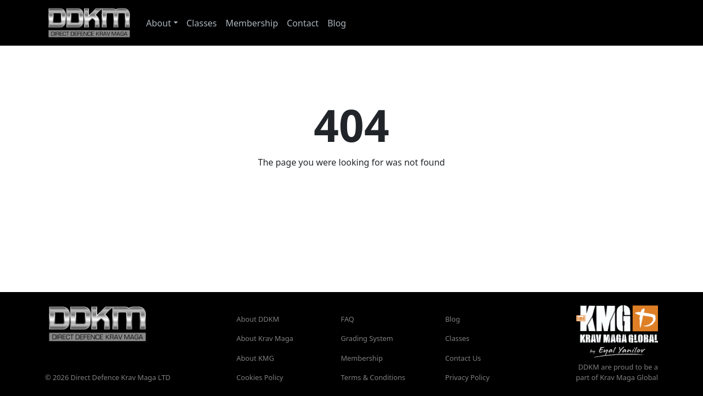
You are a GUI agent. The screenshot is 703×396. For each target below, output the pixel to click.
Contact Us (463, 358)
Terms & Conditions (373, 377)
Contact (303, 23)
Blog (336, 23)
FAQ (347, 319)
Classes (202, 23)
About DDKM (258, 319)
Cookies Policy (260, 377)
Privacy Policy (467, 377)
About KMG (256, 358)
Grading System (367, 338)
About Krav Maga (265, 338)
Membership (252, 23)
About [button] (158, 23)
